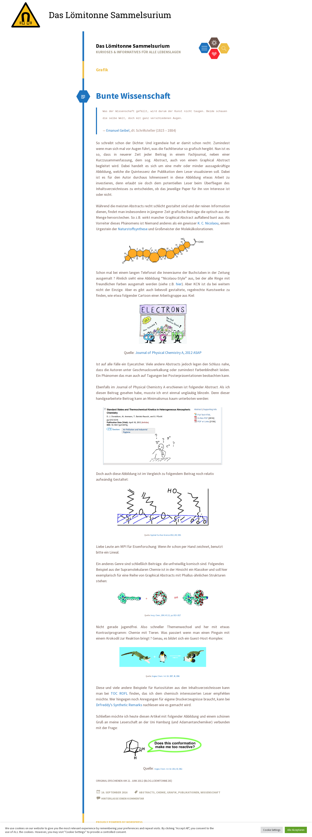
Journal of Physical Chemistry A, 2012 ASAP (168, 352)
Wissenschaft (210, 792)
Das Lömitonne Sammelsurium (133, 45)
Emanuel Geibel (118, 130)
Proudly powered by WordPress (119, 822)
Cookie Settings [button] (271, 830)
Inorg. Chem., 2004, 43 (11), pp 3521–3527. (166, 615)
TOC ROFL (119, 693)
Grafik (172, 792)
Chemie (161, 792)
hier (179, 284)
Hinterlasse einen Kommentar (122, 798)
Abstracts (147, 792)
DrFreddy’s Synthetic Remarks (119, 704)
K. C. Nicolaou (208, 223)
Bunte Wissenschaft (133, 95)
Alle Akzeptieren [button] (295, 830)
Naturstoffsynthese (133, 229)
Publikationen (188, 792)
